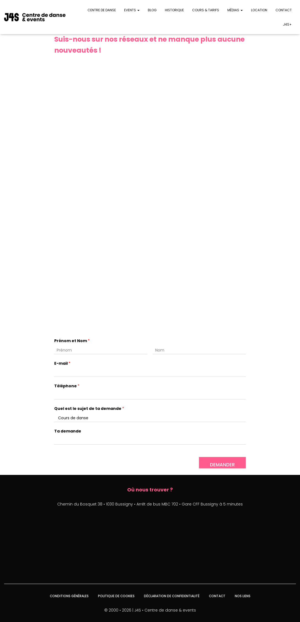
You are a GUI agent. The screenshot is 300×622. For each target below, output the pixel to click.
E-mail (62, 363)
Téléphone (67, 385)
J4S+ (287, 24)
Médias (235, 10)
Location (259, 10)
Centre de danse (102, 10)
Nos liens (243, 595)
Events (132, 10)
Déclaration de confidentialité (172, 595)
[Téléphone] (150, 395)
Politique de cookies (115, 595)
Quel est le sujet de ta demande (89, 408)
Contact (284, 10)
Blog (152, 10)
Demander (222, 464)
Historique (174, 10)
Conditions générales (68, 595)
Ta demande (67, 430)
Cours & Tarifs (205, 10)
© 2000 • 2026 (117, 609)
